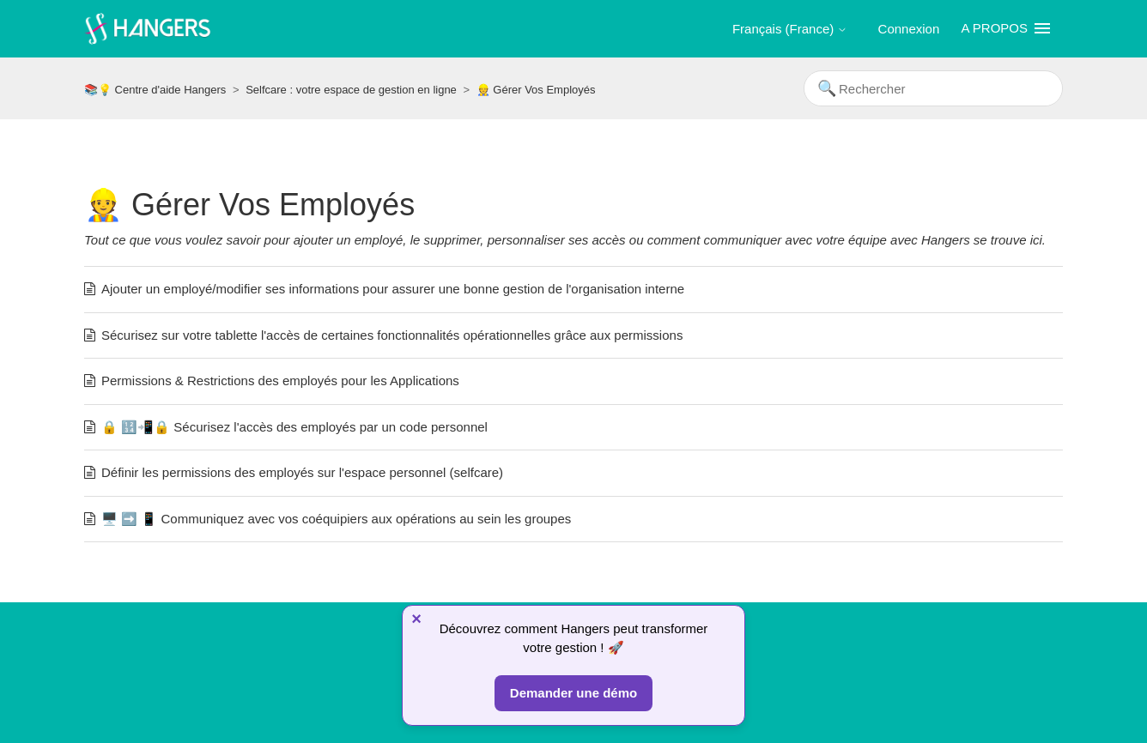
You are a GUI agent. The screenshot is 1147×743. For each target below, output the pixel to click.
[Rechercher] (933, 88)
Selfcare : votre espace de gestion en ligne (351, 89)
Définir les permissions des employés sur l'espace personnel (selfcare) (302, 472)
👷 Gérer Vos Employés (536, 89)
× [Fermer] (416, 618)
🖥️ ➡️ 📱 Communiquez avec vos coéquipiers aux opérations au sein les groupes (336, 518)
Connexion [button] (909, 28)
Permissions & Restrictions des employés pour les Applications (280, 380)
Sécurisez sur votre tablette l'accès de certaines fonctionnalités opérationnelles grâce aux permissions (392, 335)
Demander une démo (573, 693)
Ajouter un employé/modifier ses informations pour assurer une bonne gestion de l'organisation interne (392, 288)
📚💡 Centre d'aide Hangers (155, 89)
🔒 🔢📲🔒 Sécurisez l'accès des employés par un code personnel (294, 427)
